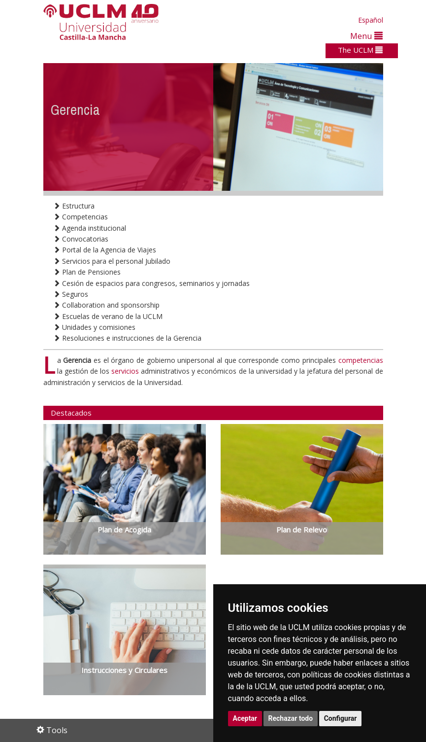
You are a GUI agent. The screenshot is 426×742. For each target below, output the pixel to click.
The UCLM (360, 50)
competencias (360, 360)
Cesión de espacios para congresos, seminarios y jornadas (151, 283)
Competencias (80, 216)
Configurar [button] (340, 718)
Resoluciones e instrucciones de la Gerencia (127, 338)
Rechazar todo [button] (290, 718)
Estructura (74, 206)
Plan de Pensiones (87, 272)
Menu (366, 35)
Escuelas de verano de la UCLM (108, 316)
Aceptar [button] (245, 718)
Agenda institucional (89, 228)
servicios (125, 371)
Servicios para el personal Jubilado (111, 261)
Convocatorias (80, 239)
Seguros (70, 294)
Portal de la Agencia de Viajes (104, 249)
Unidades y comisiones (94, 327)
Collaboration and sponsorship (106, 305)
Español (370, 20)
